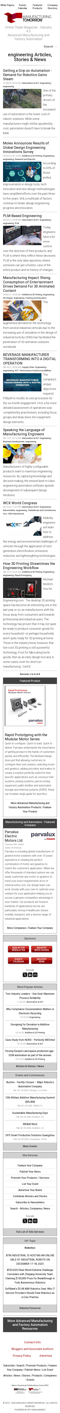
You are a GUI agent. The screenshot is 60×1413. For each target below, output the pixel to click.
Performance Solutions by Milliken (35, 370)
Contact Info (32, 1342)
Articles (7, 1375)
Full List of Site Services (30, 1231)
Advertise (46, 1355)
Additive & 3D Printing (32, 156)
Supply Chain (28, 367)
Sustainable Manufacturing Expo (30, 1112)
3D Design (8, 298)
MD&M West (30, 1124)
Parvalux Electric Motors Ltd (14, 836)
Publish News (32, 1369)
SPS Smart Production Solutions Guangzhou (30, 1135)
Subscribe (9, 1365)
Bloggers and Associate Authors (32, 1349)
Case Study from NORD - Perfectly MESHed (30, 1039)
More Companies (16, 927)
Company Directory (53, 7)
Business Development (13, 441)
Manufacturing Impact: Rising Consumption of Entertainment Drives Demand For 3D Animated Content (29, 284)
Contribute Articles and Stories (30, 1196)
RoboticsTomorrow (30, 1308)
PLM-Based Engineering (22, 216)
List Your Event (30, 1183)
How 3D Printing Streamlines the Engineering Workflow (29, 566)
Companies (50, 1375)
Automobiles (9, 510)
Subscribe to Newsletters (30, 1202)
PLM (17, 223)
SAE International (16, 513)
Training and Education (36, 298)
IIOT (16, 370)
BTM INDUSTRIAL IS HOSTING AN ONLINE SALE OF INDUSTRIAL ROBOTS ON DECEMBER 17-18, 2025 (30, 1259)
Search (20, 1365)
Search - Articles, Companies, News (30, 1208)
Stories (26, 1375)
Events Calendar (22, 7)
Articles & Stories (26, 1066)
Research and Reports (25, 159)
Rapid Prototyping (23, 575)
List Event (47, 1369)
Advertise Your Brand (30, 1190)
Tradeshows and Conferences (42, 510)
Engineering (45, 83)
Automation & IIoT (30, 83)
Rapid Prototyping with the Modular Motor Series (26, 737)
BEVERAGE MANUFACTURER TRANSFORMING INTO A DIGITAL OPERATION (29, 359)
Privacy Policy (22, 1355)
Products (37, 1375)
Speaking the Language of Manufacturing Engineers (24, 432)
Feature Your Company (40, 927)
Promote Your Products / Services (30, 1177)
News (40, 1066)
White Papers (7, 5)
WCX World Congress (20, 503)
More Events (30, 1146)
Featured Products (37, 7)
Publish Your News (30, 1171)
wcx (5, 513)
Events (30, 1379)
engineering (8, 86)
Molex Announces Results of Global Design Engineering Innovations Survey (26, 147)
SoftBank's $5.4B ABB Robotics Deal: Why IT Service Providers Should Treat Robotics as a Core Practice (30, 1293)
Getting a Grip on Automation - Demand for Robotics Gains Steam (27, 75)
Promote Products (36, 1365)
